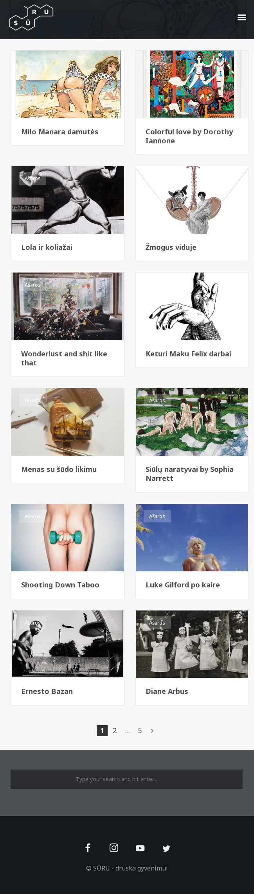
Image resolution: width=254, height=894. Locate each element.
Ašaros (33, 62)
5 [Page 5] (140, 730)
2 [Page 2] (115, 730)
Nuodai (33, 400)
